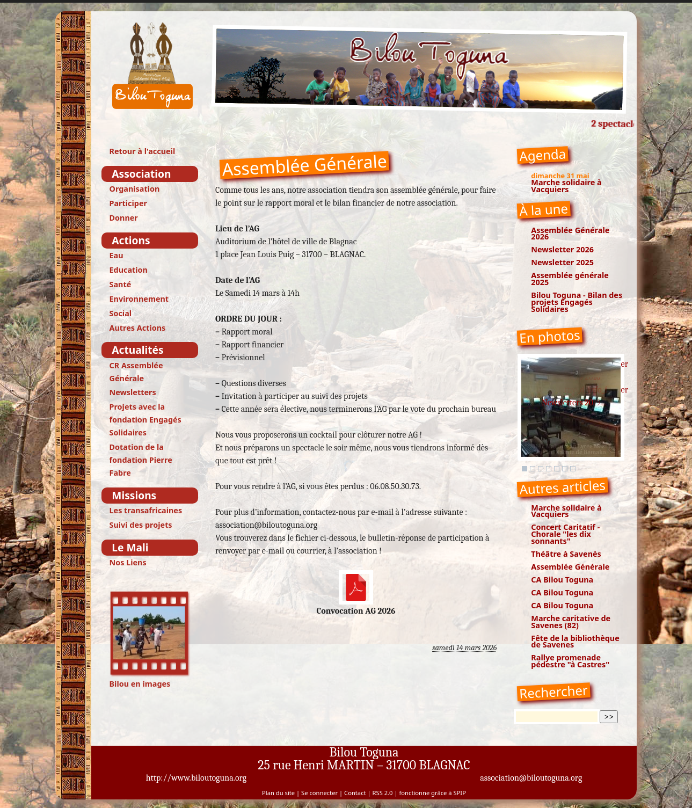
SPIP (459, 793)
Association (141, 173)
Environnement (139, 299)
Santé (121, 284)
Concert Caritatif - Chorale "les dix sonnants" (565, 534)
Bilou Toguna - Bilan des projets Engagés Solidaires (576, 302)
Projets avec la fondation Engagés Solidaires (145, 420)
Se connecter (319, 793)
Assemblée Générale (570, 567)
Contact (355, 793)
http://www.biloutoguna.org (196, 778)
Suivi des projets (141, 525)
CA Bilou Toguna (562, 579)
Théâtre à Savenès (566, 554)
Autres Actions (138, 328)
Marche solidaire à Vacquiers (566, 185)
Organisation (135, 189)
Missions (134, 495)
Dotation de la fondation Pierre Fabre (141, 460)
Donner (124, 218)
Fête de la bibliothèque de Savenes (575, 641)
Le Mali (130, 547)
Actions (131, 240)
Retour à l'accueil (143, 151)
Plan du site (278, 793)
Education (129, 270)
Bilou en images (150, 640)
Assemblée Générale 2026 (570, 233)
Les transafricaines (146, 510)
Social (121, 313)
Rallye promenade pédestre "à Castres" (570, 660)
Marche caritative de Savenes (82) (570, 621)
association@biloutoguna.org (531, 778)
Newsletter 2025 (562, 262)
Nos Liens (128, 562)
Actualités (137, 350)
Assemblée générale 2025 (570, 278)
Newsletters (133, 392)
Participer (128, 203)
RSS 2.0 (383, 793)
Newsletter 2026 (562, 249)
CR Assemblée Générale (136, 371)
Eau (116, 255)
